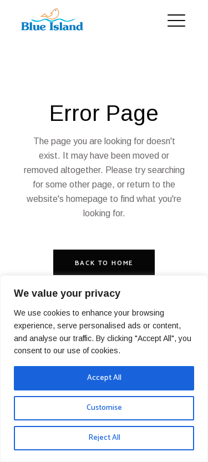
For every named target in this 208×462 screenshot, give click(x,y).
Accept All (104, 378)
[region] (104, 368)
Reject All (104, 437)
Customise (104, 408)
